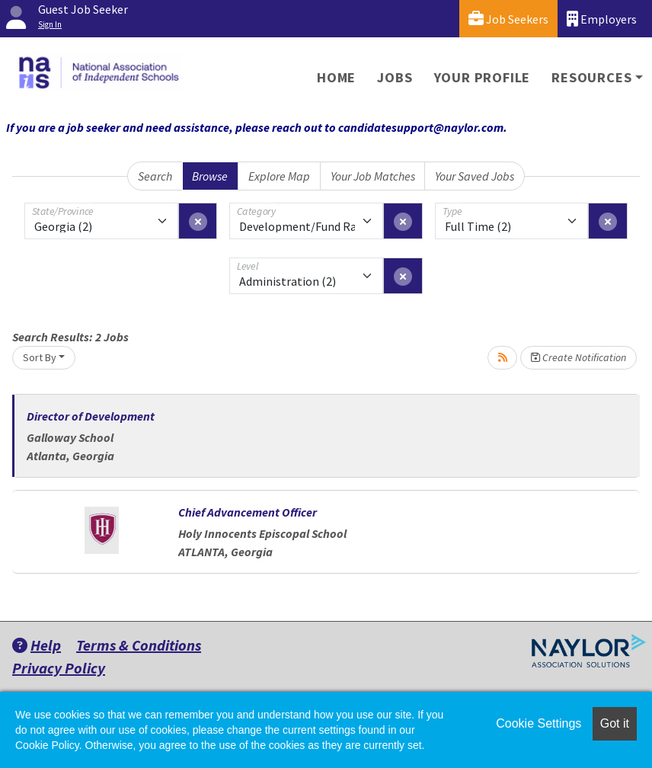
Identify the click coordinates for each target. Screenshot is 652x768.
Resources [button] (591, 77)
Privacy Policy (58, 667)
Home (336, 77)
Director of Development (91, 416)
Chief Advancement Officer (247, 512)
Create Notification (578, 357)
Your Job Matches (373, 176)
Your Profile (482, 77)
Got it (614, 723)
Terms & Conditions (138, 644)
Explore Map (279, 176)
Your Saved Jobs (474, 176)
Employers (602, 18)
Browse (210, 176)
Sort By (39, 357)
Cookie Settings (538, 723)
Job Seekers (508, 18)
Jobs (394, 77)
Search (155, 176)
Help (36, 644)
